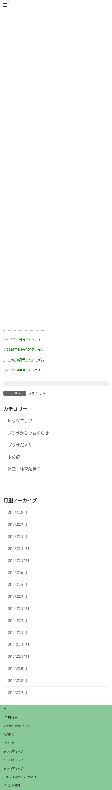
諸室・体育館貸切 (24, 468)
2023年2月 (17, 692)
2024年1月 (17, 632)
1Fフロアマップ (13, 751)
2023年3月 (17, 680)
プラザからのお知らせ (28, 432)
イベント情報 (11, 785)
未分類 (14, 457)
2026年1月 (17, 536)
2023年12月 (19, 644)
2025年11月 (19, 560)
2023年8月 (17, 668)
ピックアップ (20, 420)
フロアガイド (11, 743)
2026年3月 (17, 512)
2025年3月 (17, 596)
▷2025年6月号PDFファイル (23, 349)
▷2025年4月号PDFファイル (23, 370)
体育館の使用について (17, 726)
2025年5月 (17, 584)
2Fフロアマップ (13, 760)
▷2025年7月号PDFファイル (23, 339)
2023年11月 (19, 656)
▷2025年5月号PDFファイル (23, 360)
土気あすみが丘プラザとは (19, 777)
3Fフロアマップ (13, 768)
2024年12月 (19, 608)
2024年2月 (17, 620)
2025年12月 (19, 548)
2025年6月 (17, 572)
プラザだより (37, 393)
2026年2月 (17, 524)
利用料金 (8, 734)
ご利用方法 (10, 717)
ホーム (7, 709)
